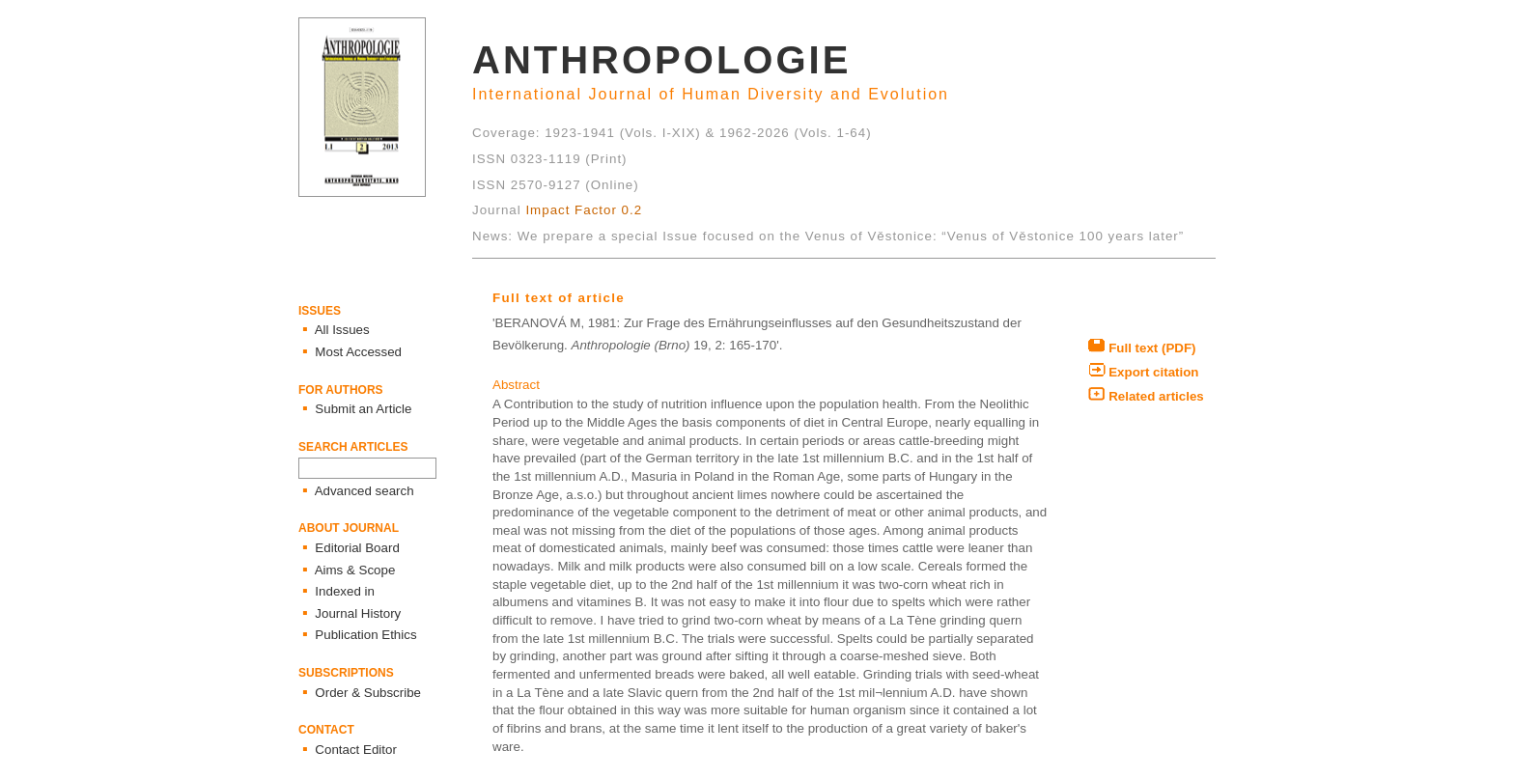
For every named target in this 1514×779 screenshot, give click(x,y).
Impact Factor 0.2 (583, 210)
